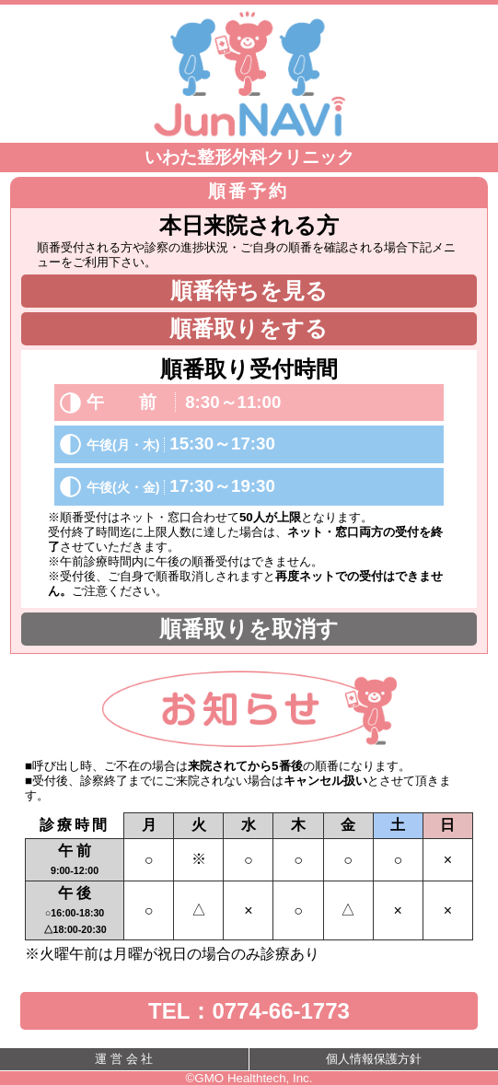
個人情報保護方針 (374, 1059)
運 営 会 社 (124, 1059)
